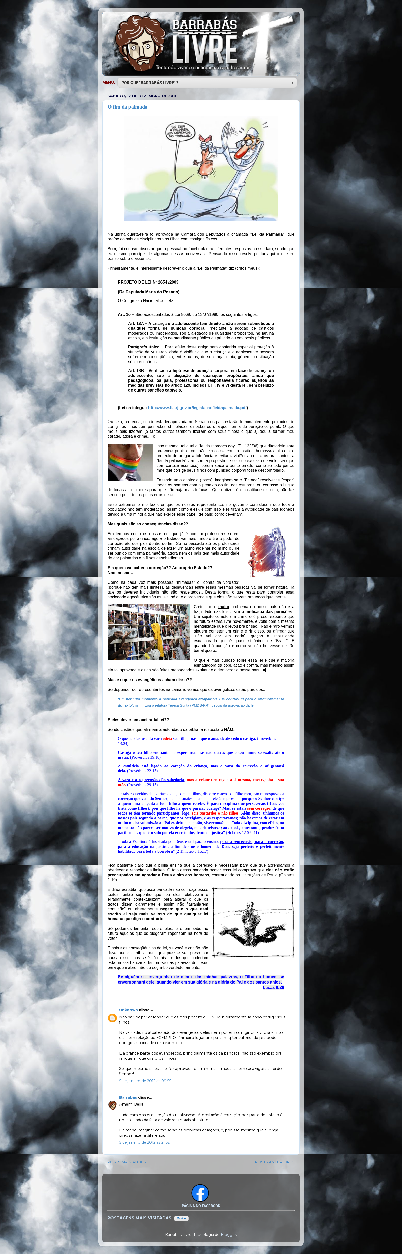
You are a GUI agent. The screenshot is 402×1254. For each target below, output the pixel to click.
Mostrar (181, 1218)
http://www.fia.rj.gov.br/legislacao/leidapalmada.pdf (197, 408)
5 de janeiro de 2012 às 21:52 (144, 1142)
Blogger (228, 1234)
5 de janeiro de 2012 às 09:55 (145, 1081)
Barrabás (128, 1097)
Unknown (129, 1010)
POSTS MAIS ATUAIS (126, 1162)
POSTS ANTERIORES (275, 1162)
